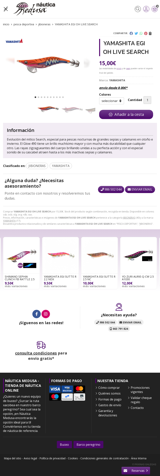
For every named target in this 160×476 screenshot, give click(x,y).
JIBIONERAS (129, 217)
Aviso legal (30, 458)
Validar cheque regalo (141, 400)
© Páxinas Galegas (144, 464)
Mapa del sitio (12, 458)
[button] (35, 97)
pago (128, 68)
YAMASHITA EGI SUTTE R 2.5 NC (99, 278)
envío (119, 68)
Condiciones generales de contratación (104, 458)
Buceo (64, 444)
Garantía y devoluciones (107, 413)
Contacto (137, 408)
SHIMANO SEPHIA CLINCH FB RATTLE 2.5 (19, 278)
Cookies (73, 458)
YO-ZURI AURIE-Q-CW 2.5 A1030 (138, 278)
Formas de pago (110, 399)
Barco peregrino (88, 444)
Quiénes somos (109, 393)
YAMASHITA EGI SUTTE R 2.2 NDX (60, 278)
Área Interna (138, 458)
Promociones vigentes (140, 390)
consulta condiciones (36, 353)
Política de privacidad (52, 458)
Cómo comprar (109, 388)
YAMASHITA (9, 220)
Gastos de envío (109, 405)
